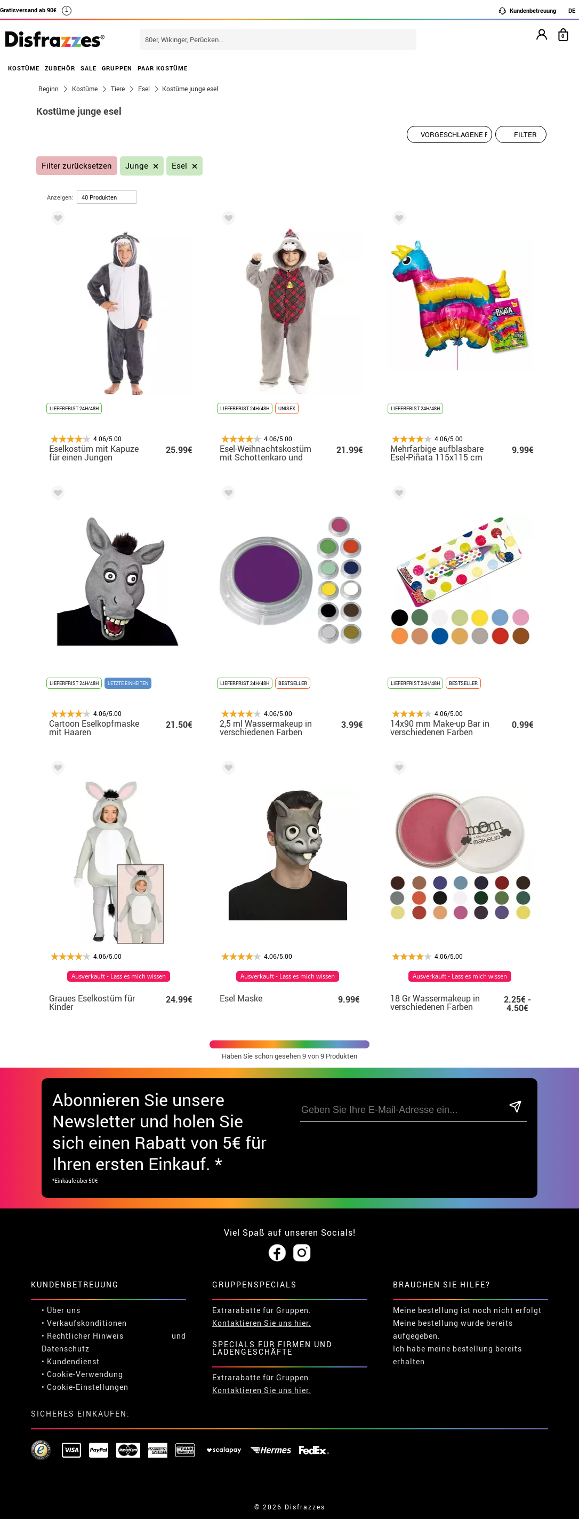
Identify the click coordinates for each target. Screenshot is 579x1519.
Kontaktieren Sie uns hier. (261, 1323)
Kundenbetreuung (527, 10)
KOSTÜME (23, 68)
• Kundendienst (71, 1361)
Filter (525, 134)
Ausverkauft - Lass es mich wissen (118, 976)
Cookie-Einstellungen (87, 1387)
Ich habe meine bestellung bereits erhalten (457, 1354)
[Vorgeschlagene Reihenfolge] (449, 134)
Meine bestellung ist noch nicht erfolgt (467, 1310)
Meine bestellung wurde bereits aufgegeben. (453, 1329)
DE (571, 10)
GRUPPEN (117, 68)
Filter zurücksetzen (77, 166)
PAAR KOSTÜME (163, 68)
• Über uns (61, 1310)
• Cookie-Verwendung (82, 1374)
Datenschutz (66, 1348)
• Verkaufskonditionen (84, 1323)
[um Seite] (106, 197)
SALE (88, 68)
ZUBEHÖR (60, 68)
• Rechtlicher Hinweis (83, 1336)
